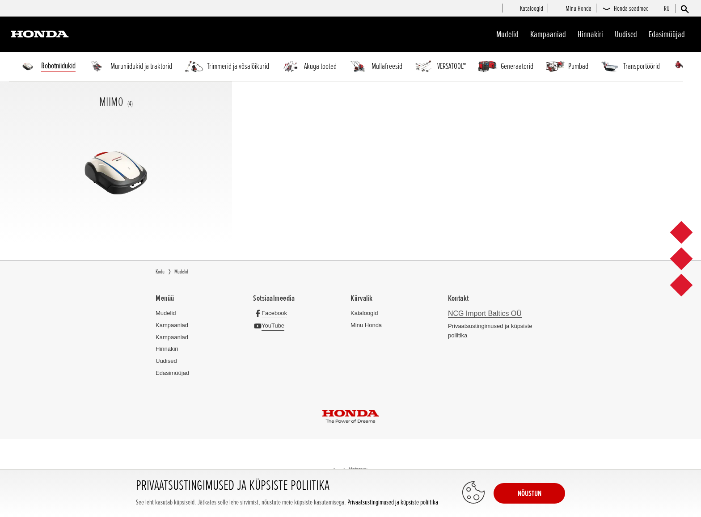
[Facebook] (272, 313)
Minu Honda (366, 325)
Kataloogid (364, 313)
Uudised (626, 34)
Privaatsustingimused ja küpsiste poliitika (392, 502)
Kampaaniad (172, 325)
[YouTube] (271, 325)
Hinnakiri (590, 34)
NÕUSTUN (529, 493)
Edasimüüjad (667, 34)
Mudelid (507, 34)
